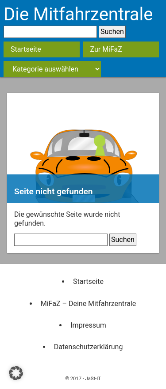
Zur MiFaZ (106, 49)
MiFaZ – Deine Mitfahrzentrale (88, 303)
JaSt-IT (93, 378)
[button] (16, 373)
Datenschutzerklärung (88, 347)
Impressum (88, 325)
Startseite (26, 49)
